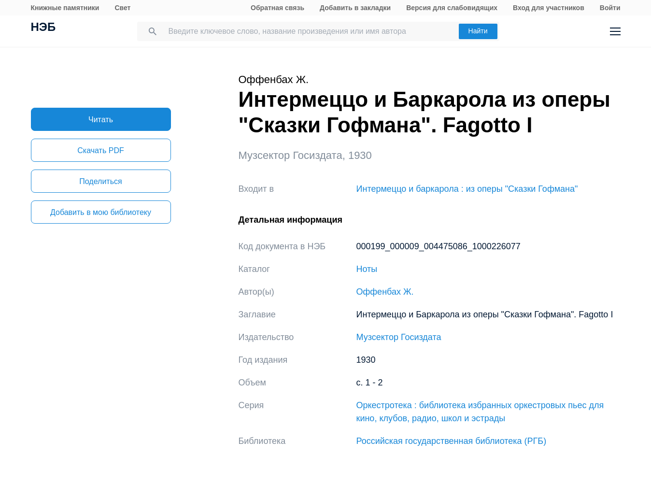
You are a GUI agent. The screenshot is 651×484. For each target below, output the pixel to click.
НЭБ (43, 28)
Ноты (367, 269)
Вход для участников (548, 8)
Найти (478, 31)
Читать (100, 119)
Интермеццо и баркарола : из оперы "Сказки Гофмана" (467, 189)
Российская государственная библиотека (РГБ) (451, 441)
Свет (122, 8)
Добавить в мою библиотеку (100, 212)
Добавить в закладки (355, 8)
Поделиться (100, 181)
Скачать (100, 150)
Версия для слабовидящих (451, 8)
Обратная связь (277, 8)
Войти (610, 8)
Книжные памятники (65, 8)
